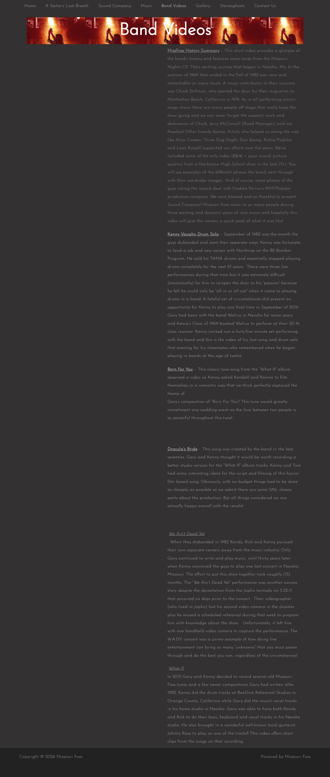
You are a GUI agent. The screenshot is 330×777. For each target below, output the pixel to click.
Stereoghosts (226, 6)
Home (29, 6)
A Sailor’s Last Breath (65, 6)
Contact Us (258, 6)
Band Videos (169, 6)
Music (143, 6)
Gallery (198, 6)
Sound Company (112, 6)
